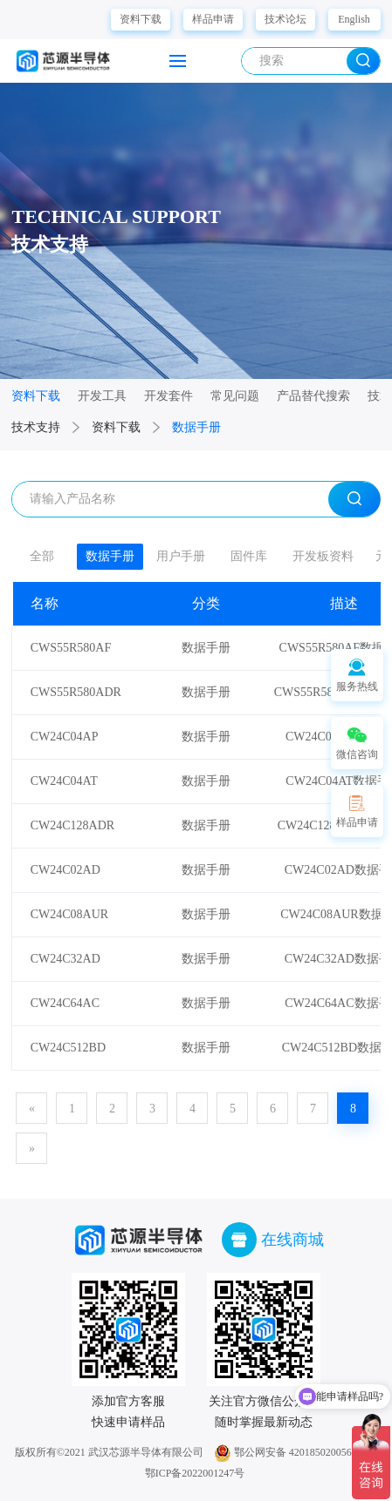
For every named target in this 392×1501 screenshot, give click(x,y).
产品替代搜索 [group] (313, 395)
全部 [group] (42, 556)
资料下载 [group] (35, 395)
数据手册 (196, 427)
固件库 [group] (248, 556)
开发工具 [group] (102, 395)
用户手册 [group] (180, 556)
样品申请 (213, 19)
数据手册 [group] (110, 556)
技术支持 (35, 427)
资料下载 (141, 19)
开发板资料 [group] (323, 556)
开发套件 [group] (168, 395)
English (354, 19)
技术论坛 (285, 19)
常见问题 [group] (234, 395)
